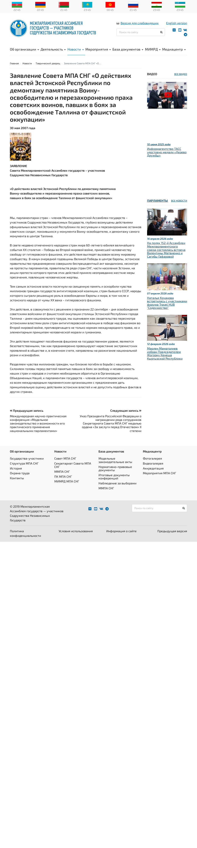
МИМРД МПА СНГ (66, 481)
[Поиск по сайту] (141, 32)
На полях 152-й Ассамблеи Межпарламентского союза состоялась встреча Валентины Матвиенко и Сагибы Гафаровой (166, 249)
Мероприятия (98, 49)
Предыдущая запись (26, 410)
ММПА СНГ (62, 471)
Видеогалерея (153, 463)
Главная (14, 63)
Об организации (24, 49)
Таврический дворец (48, 63)
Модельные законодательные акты (115, 460)
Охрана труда (20, 473)
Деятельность (53, 49)
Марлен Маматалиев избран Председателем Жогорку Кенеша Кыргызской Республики (165, 353)
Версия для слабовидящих (140, 23)
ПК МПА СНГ (63, 476)
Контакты (17, 478)
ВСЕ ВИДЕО (180, 74)
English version (176, 23)
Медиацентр (174, 49)
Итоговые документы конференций (114, 476)
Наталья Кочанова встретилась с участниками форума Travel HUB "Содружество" (167, 303)
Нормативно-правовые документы (115, 468)
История (16, 468)
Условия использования (76, 531)
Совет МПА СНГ (65, 458)
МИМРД (153, 49)
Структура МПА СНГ (24, 463)
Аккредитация (153, 468)
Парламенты (157, 201)
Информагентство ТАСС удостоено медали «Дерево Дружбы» (167, 152)
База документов (127, 49)
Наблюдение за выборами (117, 483)
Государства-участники (27, 458)
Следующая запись (125, 410)
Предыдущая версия (172, 531)
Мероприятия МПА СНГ (159, 473)
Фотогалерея (152, 458)
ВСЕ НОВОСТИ (179, 200)
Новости (75, 49)
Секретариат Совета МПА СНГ (72, 465)
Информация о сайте (121, 531)
